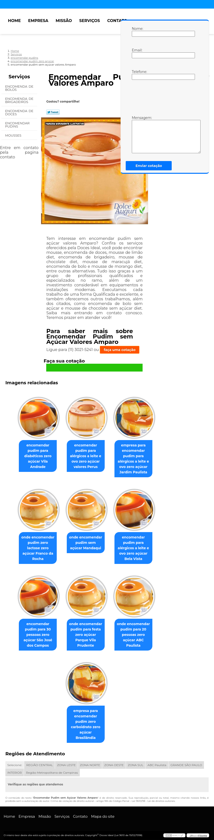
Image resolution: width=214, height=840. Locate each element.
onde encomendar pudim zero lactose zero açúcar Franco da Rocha (36, 546)
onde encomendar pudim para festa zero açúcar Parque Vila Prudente (85, 633)
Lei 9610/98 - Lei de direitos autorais (153, 797)
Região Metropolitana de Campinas (52, 769)
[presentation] (163, 97)
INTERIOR (14, 769)
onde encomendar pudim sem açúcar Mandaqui (85, 543)
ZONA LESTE (66, 761)
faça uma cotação (119, 350)
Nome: (137, 31)
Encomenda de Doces (19, 112)
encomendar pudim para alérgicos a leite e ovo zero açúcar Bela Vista (135, 549)
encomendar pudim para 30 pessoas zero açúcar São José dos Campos (36, 636)
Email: (137, 53)
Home (14, 20)
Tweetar (53, 112)
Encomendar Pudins (17, 124)
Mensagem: (137, 134)
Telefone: (137, 75)
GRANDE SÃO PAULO (186, 761)
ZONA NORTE (90, 761)
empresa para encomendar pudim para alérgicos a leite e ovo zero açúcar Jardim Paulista (135, 459)
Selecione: (14, 761)
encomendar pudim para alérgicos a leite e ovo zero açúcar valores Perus (85, 456)
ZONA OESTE (114, 761)
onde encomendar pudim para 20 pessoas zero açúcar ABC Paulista (135, 636)
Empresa (38, 20)
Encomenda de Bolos (19, 88)
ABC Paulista (156, 761)
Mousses (13, 135)
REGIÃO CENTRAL (39, 761)
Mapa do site (102, 813)
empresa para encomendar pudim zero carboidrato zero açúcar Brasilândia (85, 723)
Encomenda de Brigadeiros (19, 100)
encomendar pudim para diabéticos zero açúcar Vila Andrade (36, 456)
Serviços (89, 20)
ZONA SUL (135, 761)
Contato (117, 20)
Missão (64, 20)
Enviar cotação (148, 165)
